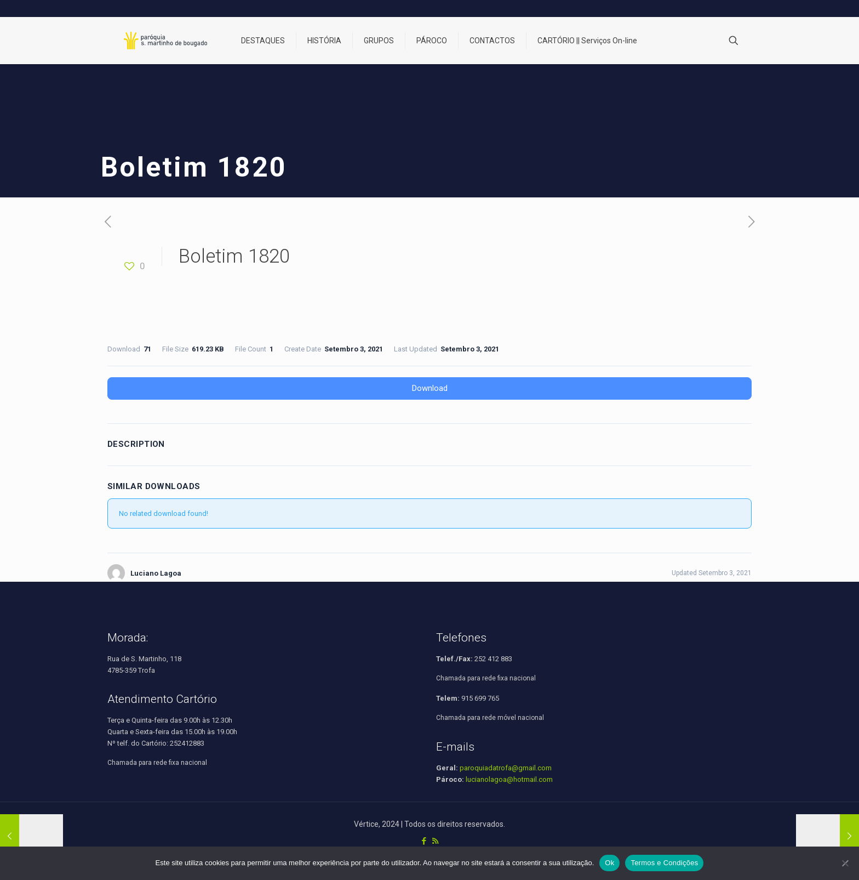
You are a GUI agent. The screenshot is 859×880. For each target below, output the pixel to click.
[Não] (845, 863)
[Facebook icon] (424, 841)
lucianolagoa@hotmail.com (509, 779)
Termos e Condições (664, 863)
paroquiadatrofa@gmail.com (506, 768)
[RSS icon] (435, 841)
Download (430, 388)
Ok (609, 863)
